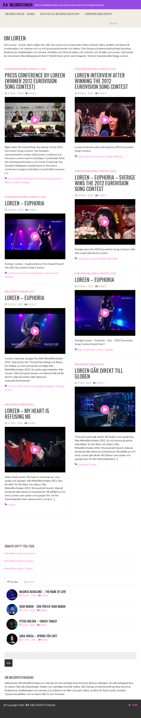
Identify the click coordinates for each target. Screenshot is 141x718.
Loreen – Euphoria (24, 203)
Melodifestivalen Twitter (19, 568)
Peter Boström (25, 386)
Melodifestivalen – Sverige (20, 14)
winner (118, 156)
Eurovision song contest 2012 (25, 68)
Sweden (49, 386)
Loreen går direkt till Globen (99, 373)
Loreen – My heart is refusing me (27, 413)
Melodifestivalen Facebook (20, 553)
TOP (133, 705)
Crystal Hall (14, 178)
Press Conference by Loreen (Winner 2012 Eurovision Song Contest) (35, 80)
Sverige (25, 182)
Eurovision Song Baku (31, 273)
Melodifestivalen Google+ (19, 560)
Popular (13, 581)
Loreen (16, 182)
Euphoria (27, 178)
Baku (80, 156)
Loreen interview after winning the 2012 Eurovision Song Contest (101, 80)
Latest (29, 581)
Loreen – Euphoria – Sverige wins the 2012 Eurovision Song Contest (105, 183)
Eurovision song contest (98, 14)
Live (46, 273)
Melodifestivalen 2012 (19, 291)
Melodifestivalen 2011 (19, 404)
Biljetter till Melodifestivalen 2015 (59, 14)
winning (112, 258)
